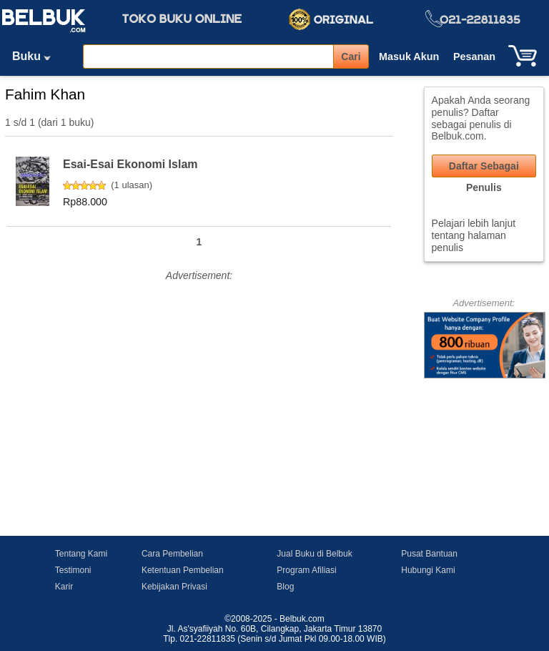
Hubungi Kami (428, 570)
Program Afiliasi (306, 570)
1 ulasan (131, 185)
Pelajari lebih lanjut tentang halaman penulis (474, 235)
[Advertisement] (199, 385)
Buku (36, 56)
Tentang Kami (81, 554)
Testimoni (73, 570)
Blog (285, 587)
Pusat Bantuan (429, 554)
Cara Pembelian (172, 554)
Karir (64, 587)
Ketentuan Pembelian (183, 570)
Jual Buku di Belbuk (314, 554)
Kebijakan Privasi (174, 587)
